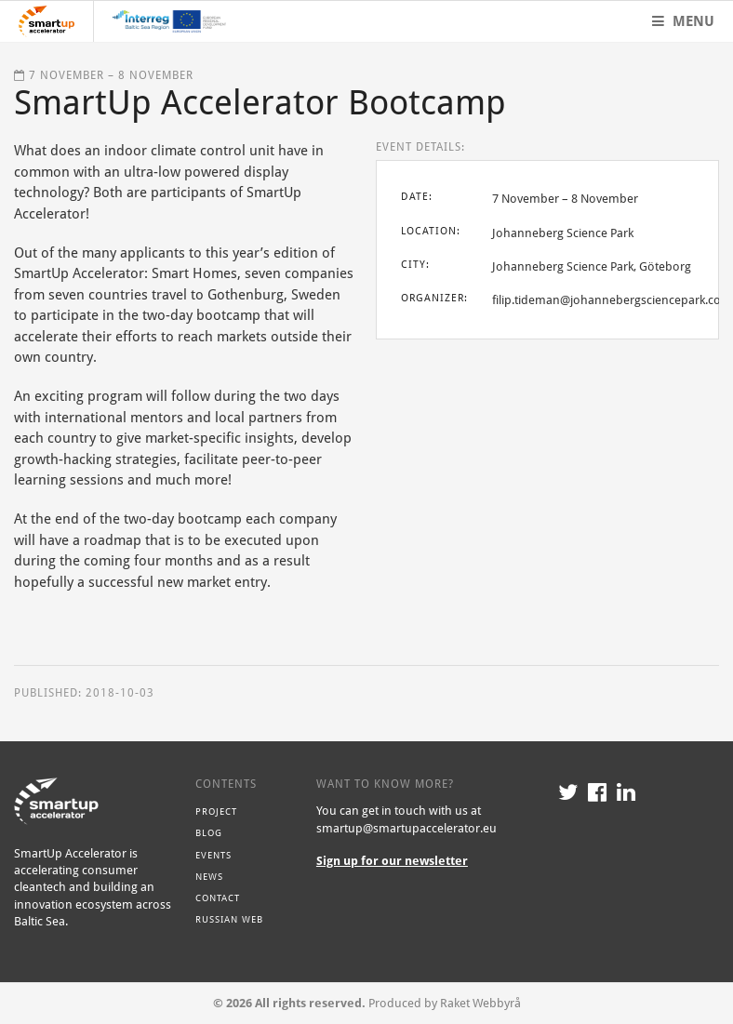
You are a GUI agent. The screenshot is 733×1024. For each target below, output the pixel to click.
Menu (683, 21)
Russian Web (229, 918)
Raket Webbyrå (480, 1003)
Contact (217, 897)
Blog (208, 832)
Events (213, 854)
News (209, 876)
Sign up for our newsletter (392, 861)
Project (216, 811)
